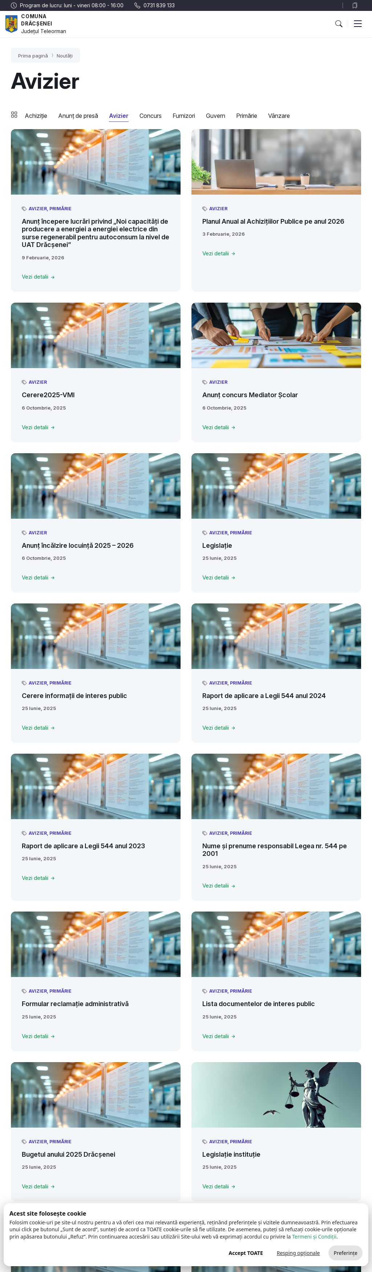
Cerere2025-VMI (48, 395)
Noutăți (65, 56)
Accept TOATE (246, 1252)
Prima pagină (33, 56)
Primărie (246, 115)
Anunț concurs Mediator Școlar (250, 395)
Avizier (119, 115)
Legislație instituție (231, 1154)
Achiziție (36, 115)
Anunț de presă (78, 115)
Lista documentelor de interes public (258, 1004)
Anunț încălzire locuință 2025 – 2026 (78, 545)
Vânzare (279, 115)
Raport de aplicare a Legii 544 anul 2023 (83, 846)
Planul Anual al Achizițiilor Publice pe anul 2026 (273, 221)
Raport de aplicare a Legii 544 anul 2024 (264, 695)
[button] (338, 24)
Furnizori (184, 115)
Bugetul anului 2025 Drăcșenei (68, 1154)
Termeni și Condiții (314, 1236)
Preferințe (345, 1252)
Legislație (217, 545)
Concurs (151, 115)
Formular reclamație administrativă (75, 1004)
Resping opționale (298, 1252)
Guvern (215, 115)
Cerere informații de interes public (74, 695)
